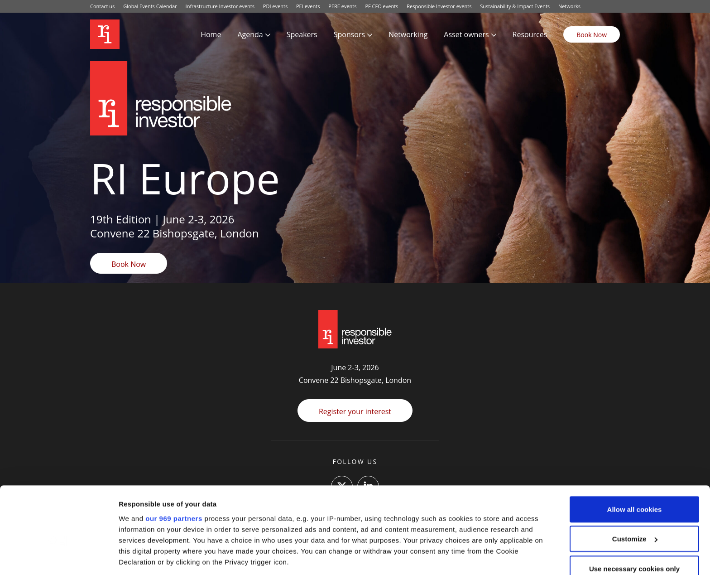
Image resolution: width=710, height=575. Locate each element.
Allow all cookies (634, 448)
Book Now (591, 34)
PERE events (342, 6)
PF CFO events (381, 6)
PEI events (308, 6)
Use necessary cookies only (634, 507)
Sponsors (349, 34)
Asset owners (466, 34)
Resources (530, 34)
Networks (569, 6)
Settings (132, 557)
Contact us (102, 6)
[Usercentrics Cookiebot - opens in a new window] (58, 557)
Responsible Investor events (439, 6)
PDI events (275, 6)
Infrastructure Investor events (220, 6)
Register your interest (355, 411)
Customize (634, 478)
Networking (408, 34)
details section (434, 522)
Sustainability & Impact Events (515, 6)
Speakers (302, 34)
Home (211, 34)
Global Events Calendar (150, 6)
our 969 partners (173, 457)
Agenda (250, 34)
